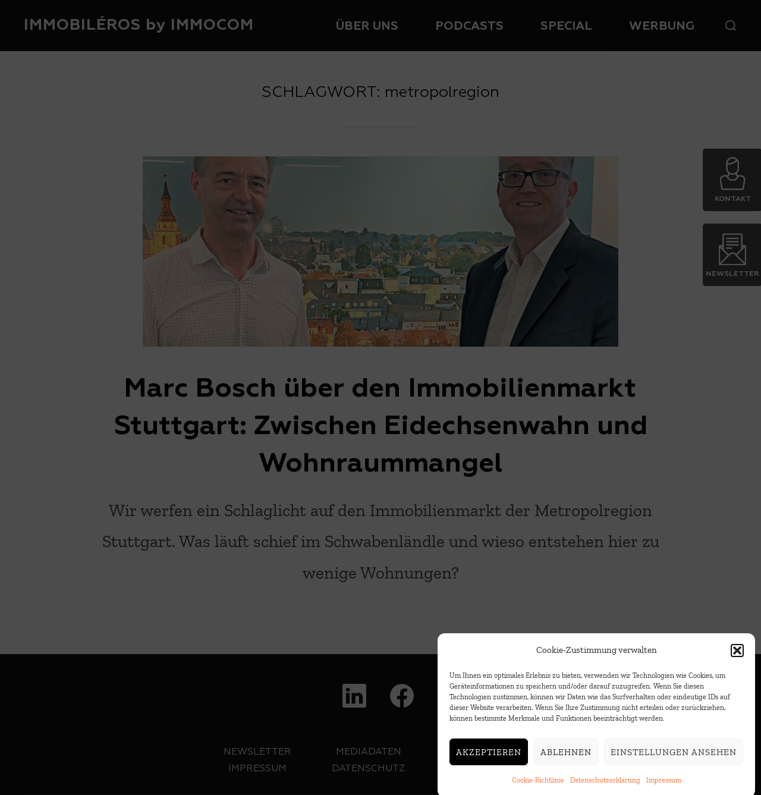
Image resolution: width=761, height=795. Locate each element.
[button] (737, 655)
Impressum (663, 784)
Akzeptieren (488, 756)
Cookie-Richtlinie (538, 784)
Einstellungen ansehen (674, 756)
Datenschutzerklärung (605, 784)
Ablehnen (566, 756)
